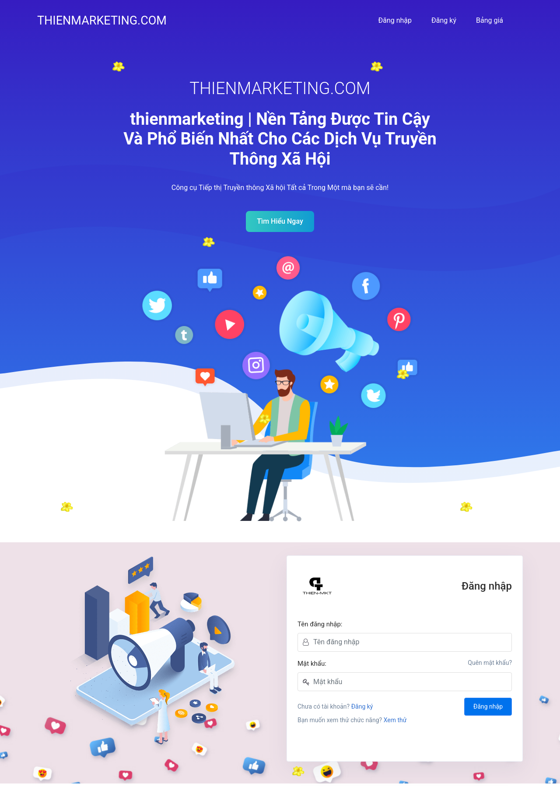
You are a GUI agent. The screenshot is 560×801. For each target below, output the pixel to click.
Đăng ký (443, 20)
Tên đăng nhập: (320, 624)
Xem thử (395, 720)
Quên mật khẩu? (490, 662)
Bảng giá (489, 20)
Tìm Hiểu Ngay (280, 221)
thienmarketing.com (102, 21)
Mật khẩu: (312, 664)
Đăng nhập (395, 20)
